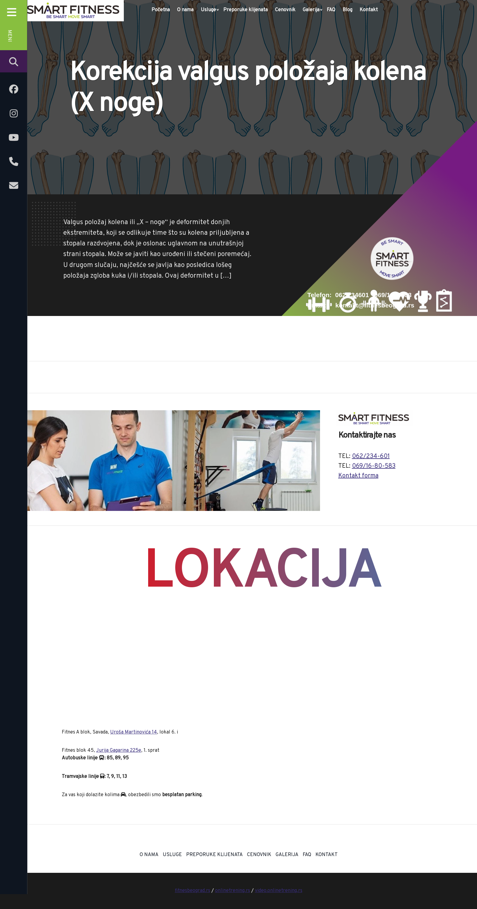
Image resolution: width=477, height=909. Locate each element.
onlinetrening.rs (232, 891)
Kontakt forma (358, 476)
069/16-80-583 (373, 466)
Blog (347, 10)
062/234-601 (371, 456)
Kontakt (369, 10)
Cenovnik (285, 10)
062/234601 (352, 294)
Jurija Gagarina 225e (118, 751)
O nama (185, 10)
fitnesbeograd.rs (192, 891)
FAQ (331, 10)
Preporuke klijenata (245, 10)
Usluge (208, 10)
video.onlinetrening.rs (278, 891)
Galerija (311, 10)
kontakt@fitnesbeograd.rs (374, 305)
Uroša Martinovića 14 (133, 732)
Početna (160, 10)
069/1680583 (393, 294)
